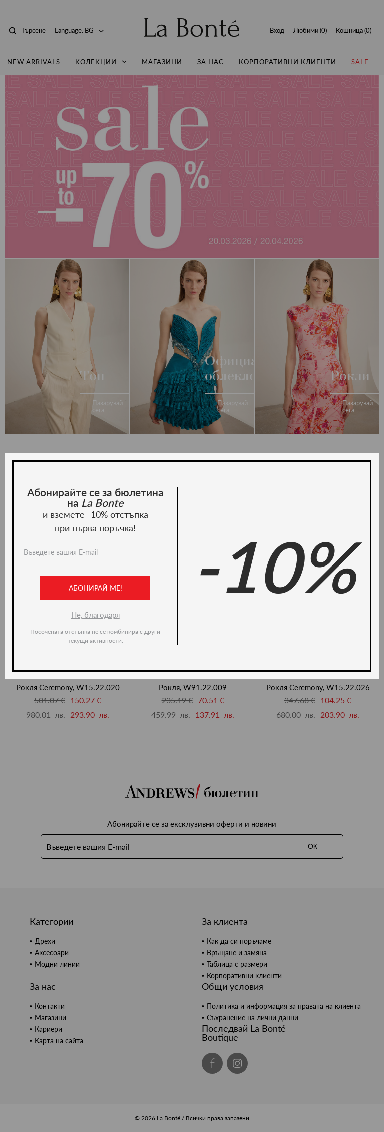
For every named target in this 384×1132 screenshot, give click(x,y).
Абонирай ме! (95, 588)
